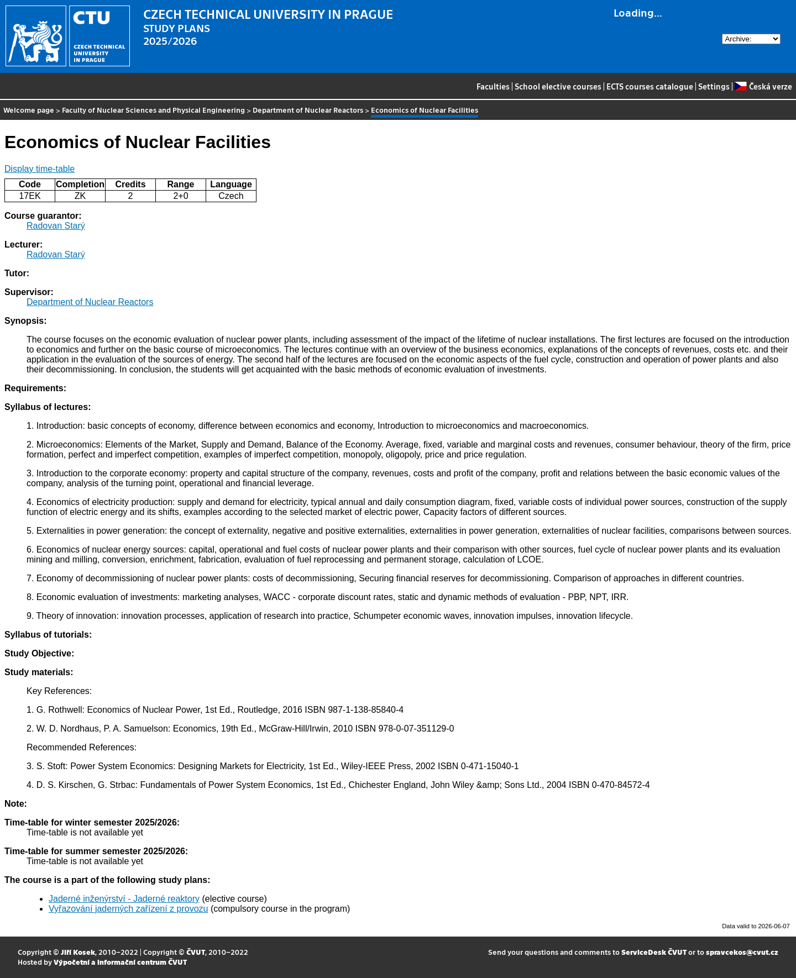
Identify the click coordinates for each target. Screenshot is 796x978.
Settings (714, 86)
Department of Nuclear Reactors (308, 110)
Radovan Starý (56, 225)
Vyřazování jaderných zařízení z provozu (128, 908)
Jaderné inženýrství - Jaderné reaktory (124, 898)
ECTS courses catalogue (649, 86)
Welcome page (28, 110)
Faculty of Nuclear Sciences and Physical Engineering (153, 110)
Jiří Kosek (78, 952)
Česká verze (763, 86)
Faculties (493, 86)
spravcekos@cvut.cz (742, 952)
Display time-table (39, 168)
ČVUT (195, 952)
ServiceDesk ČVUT (654, 952)
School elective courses (558, 86)
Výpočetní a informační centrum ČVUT (120, 962)
